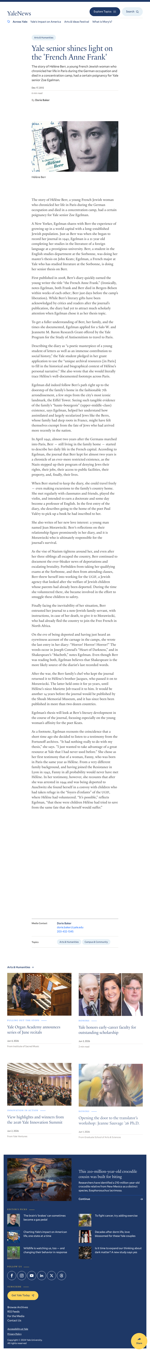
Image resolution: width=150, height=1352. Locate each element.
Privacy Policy (14, 1334)
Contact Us (14, 1320)
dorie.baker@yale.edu (70, 932)
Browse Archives (17, 1307)
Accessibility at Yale (17, 1328)
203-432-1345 (65, 936)
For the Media (15, 1316)
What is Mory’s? (102, 22)
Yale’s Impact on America (45, 22)
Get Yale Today (23, 1295)
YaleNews (19, 14)
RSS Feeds (13, 1311)
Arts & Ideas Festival (76, 22)
